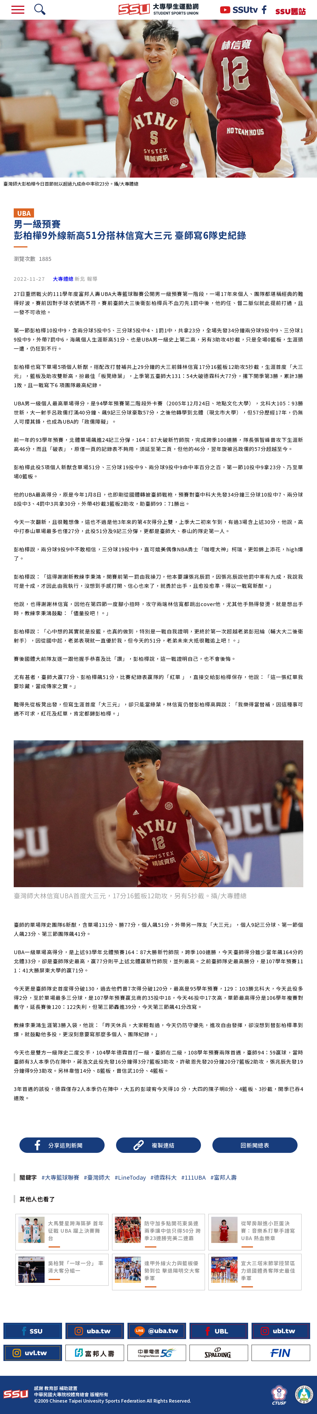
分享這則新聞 (65, 1145)
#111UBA (193, 1177)
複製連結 (163, 1145)
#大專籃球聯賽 (60, 1177)
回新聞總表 (255, 1145)
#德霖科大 (163, 1177)
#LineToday (130, 1177)
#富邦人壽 (223, 1177)
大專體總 (63, 279)
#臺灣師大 (97, 1177)
